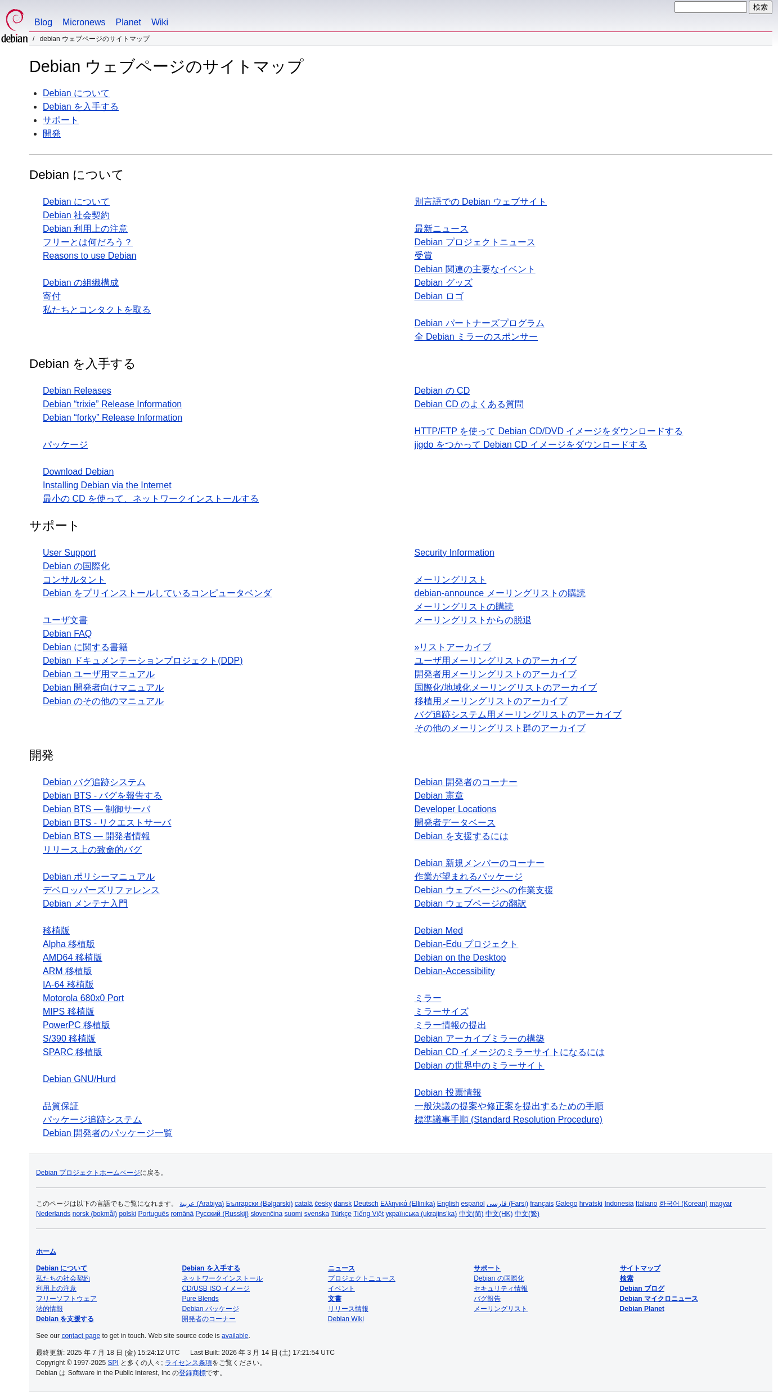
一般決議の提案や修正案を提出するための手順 (509, 1106)
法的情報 (49, 1309)
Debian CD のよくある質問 (469, 404)
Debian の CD (442, 390)
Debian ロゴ (439, 296)
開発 (52, 133)
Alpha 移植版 (69, 944)
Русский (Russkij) (222, 1214)
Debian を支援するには (462, 836)
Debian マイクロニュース (659, 1299)
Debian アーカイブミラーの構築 (480, 1038)
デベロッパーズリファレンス (101, 890)
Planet (128, 22)
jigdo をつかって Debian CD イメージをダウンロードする (531, 444)
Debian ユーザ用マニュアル (99, 674)
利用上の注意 (56, 1288)
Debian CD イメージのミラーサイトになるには (510, 1052)
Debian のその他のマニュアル (103, 701)
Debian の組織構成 (81, 282)
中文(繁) (527, 1214)
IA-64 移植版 (68, 984)
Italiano (647, 1204)
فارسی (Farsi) (507, 1204)
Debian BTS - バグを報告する (102, 795)
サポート (61, 120)
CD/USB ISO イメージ (216, 1288)
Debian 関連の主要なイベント (475, 269)
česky (323, 1204)
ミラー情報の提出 (451, 1025)
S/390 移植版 (69, 1038)
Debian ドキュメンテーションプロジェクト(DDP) (143, 660)
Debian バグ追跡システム (94, 782)
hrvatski (590, 1204)
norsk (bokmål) (95, 1214)
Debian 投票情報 (448, 1092)
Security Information (454, 552)
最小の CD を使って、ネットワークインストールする (151, 498)
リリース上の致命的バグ (92, 849)
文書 (334, 1299)
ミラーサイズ (442, 1011)
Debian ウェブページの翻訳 (471, 903)
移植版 (56, 930)
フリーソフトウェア (66, 1299)
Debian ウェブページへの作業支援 (484, 890)
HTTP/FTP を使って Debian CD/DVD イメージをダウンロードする (549, 431)
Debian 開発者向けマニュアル (103, 687)
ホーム (46, 1251)
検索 (626, 1278)
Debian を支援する (65, 1319)
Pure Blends (200, 1299)
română (182, 1214)
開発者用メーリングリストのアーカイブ (496, 674)
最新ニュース (442, 228)
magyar (720, 1204)
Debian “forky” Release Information (112, 417)
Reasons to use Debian (89, 255)
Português (153, 1214)
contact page (80, 1336)
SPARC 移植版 (72, 1052)
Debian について (76, 93)
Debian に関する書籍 (85, 647)
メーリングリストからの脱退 (473, 620)
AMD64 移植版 (72, 957)
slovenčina (266, 1214)
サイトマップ (640, 1268)
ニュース (341, 1268)
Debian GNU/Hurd (79, 1079)
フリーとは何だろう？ (88, 242)
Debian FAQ (67, 633)
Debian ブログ (642, 1288)
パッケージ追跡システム (92, 1119)
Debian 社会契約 (76, 215)
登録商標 (192, 1373)
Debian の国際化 (76, 566)
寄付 (52, 296)
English (448, 1204)
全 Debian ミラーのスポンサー (476, 336)
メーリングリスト (451, 579)
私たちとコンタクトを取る (97, 309)
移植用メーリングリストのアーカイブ (491, 701)
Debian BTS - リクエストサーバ (107, 822)
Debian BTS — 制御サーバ (96, 809)
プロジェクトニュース (361, 1278)
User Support (69, 552)
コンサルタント (74, 579)
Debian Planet (642, 1309)
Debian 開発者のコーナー (466, 782)
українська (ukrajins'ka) (421, 1214)
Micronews (83, 22)
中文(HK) (499, 1214)
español (473, 1204)
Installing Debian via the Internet (107, 485)
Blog (43, 22)
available (235, 1336)
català (304, 1204)
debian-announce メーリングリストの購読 (500, 593)
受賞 (424, 255)
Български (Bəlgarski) (259, 1204)
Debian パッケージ (210, 1309)
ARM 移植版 (67, 971)
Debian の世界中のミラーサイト (480, 1065)
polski (127, 1214)
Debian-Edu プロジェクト (467, 944)
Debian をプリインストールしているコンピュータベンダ (157, 593)
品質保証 (61, 1106)
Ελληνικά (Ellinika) (407, 1204)
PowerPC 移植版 (76, 1025)
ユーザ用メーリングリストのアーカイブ (496, 660)
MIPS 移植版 (69, 1011)
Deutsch (366, 1204)
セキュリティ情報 (501, 1288)
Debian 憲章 (439, 795)
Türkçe (341, 1214)
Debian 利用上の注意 (85, 228)
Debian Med (439, 930)
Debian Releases (77, 390)
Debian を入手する (81, 106)
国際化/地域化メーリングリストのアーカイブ (506, 687)
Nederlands (53, 1214)
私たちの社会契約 (63, 1278)
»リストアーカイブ (453, 647)
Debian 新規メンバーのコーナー (480, 863)
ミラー (428, 998)
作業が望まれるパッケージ (469, 876)
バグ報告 (487, 1299)
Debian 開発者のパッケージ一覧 (108, 1133)
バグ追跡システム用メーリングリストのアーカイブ (518, 714)
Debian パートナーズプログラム (480, 323)
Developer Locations (456, 809)
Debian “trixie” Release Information (112, 404)
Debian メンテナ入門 (85, 903)
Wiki (159, 22)
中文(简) (471, 1214)
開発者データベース (455, 822)
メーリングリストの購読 (464, 606)
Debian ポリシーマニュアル (99, 876)
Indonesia (618, 1204)
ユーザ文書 (65, 620)
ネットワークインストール (222, 1278)
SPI (113, 1363)
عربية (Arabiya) (201, 1204)
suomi (293, 1214)
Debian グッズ (444, 282)
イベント (341, 1288)
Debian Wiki (346, 1319)
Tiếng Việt (368, 1214)
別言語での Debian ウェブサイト (481, 201)
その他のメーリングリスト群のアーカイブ (500, 728)
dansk (343, 1204)
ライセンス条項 (188, 1363)
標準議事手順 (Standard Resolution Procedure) (508, 1119)
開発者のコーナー (209, 1319)
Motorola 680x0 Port (83, 998)
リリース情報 (348, 1309)
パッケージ (65, 444)
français (542, 1204)
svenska (316, 1214)
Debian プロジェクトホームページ (88, 1173)
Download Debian (78, 471)
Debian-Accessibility (455, 971)
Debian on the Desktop (460, 957)
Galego (567, 1204)
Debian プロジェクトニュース (475, 242)
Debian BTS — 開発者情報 (96, 836)
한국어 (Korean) (683, 1204)
